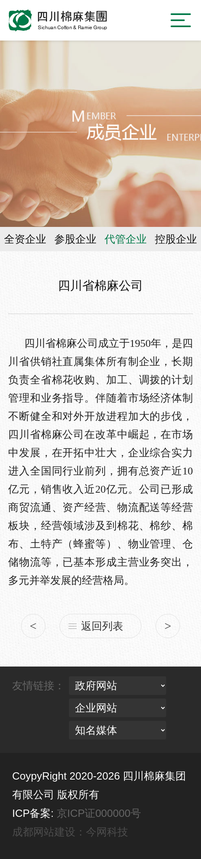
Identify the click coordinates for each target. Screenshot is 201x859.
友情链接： (38, 686)
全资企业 (25, 239)
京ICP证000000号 (99, 813)
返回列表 (102, 626)
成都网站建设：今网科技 (70, 832)
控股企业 (176, 239)
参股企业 (75, 239)
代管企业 (126, 239)
